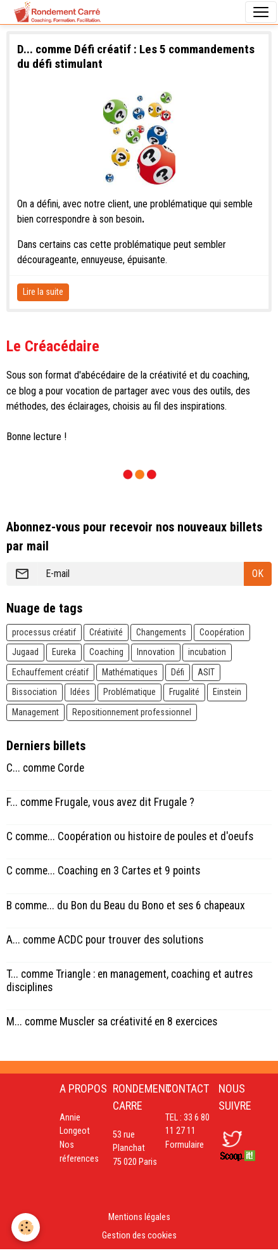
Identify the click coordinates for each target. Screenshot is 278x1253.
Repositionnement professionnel (131, 712)
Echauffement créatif (50, 672)
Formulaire (184, 1144)
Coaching (106, 652)
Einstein (227, 692)
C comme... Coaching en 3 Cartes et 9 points (103, 870)
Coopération (221, 632)
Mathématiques (130, 672)
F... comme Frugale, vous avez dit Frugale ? (100, 802)
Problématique (129, 692)
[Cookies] (25, 1227)
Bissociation (34, 692)
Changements (161, 632)
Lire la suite (43, 292)
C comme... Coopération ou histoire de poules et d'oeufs (129, 836)
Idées (80, 692)
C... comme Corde (45, 768)
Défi (177, 672)
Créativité (106, 632)
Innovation (156, 652)
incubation (207, 652)
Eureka (64, 652)
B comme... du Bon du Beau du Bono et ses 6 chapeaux (125, 905)
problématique (178, 204)
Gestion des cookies (139, 1235)
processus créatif (44, 632)
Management (35, 712)
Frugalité (184, 692)
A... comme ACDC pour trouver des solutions (104, 939)
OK (257, 574)
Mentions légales (139, 1217)
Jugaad (25, 652)
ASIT (206, 672)
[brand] (57, 12)
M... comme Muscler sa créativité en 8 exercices (111, 1021)
